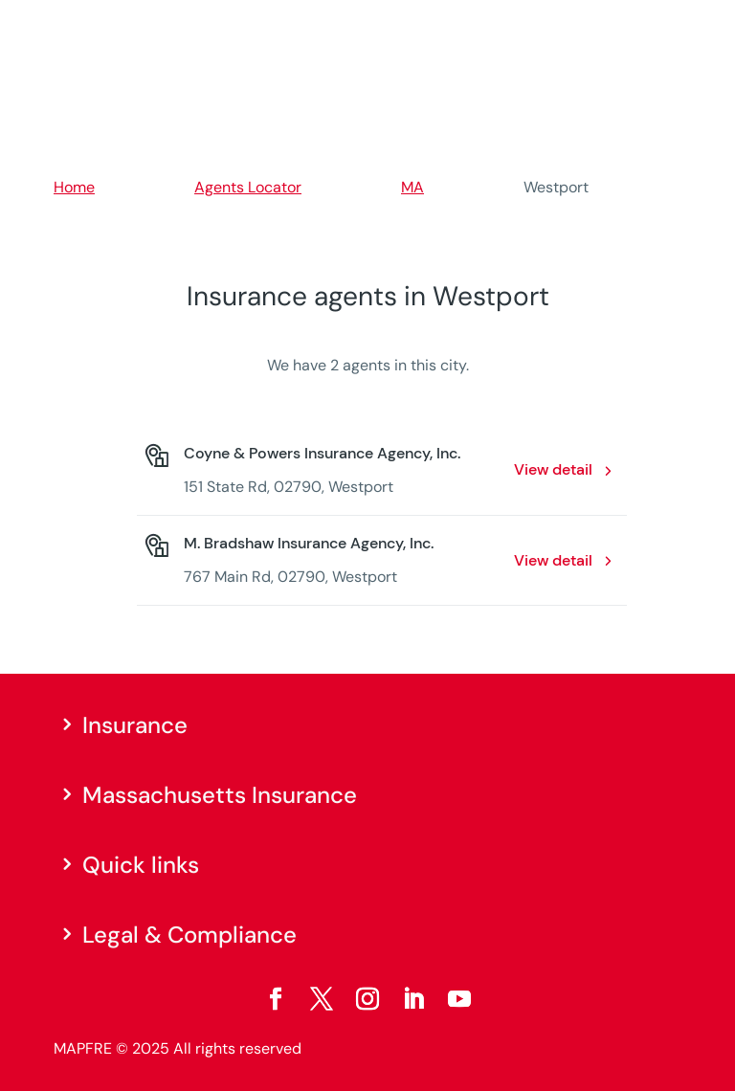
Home (74, 187)
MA (412, 187)
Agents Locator (247, 187)
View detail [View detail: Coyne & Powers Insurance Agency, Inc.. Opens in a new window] (553, 469)
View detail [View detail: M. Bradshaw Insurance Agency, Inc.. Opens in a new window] (553, 560)
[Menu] (668, 23)
